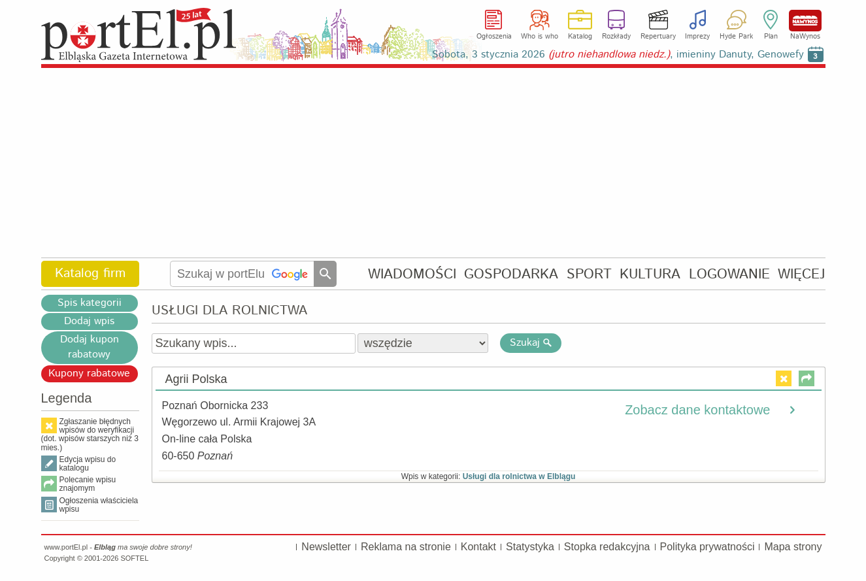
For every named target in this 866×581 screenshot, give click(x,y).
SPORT (589, 274)
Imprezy (697, 36)
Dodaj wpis (89, 321)
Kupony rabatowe (89, 373)
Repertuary (658, 36)
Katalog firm (90, 273)
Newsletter (326, 546)
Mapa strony (793, 546)
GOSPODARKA (511, 274)
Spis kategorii (90, 302)
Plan (771, 36)
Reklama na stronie (406, 546)
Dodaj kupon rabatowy (89, 347)
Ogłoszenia (494, 36)
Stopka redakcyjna (607, 546)
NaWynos (805, 20)
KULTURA (650, 274)
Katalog (580, 36)
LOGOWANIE (729, 274)
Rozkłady (616, 36)
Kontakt (478, 546)
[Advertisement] (433, 163)
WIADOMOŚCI (412, 274)
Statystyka (530, 546)
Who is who (539, 36)
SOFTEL (134, 558)
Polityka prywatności (707, 546)
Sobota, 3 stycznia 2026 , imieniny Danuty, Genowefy (618, 54)
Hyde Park (736, 36)
